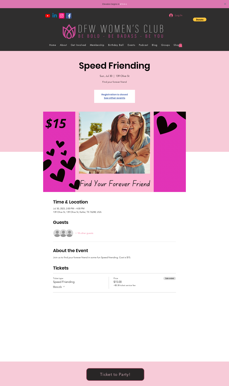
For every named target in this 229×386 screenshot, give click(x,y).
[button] (199, 19)
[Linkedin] (54, 15)
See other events (114, 98)
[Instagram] (61, 15)
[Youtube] (47, 15)
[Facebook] (68, 15)
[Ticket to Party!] (115, 374)
